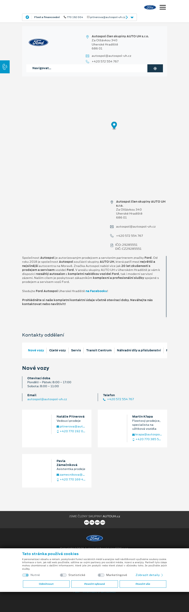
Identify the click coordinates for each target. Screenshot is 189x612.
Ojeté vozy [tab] (57, 350)
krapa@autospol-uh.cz (147, 434)
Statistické (76, 575)
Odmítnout (46, 584)
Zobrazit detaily (150, 575)
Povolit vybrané (94, 584)
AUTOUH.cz (111, 516)
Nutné (35, 575)
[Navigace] (163, 8)
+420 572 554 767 (105, 61)
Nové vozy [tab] (36, 350)
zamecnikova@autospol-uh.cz (71, 475)
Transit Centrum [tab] (99, 350)
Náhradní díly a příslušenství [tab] (139, 350)
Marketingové (116, 575)
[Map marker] (114, 126)
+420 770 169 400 (71, 479)
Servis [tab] (76, 350)
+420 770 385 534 (147, 439)
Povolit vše (143, 584)
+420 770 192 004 (71, 431)
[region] (94, 128)
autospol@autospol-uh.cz (111, 56)
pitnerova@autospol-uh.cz (71, 426)
